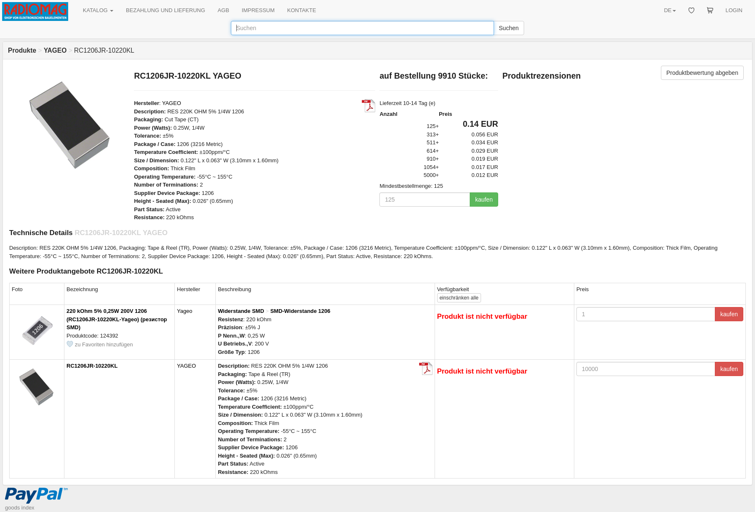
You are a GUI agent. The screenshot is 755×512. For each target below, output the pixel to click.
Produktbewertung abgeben (702, 72)
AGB (223, 10)
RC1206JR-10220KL (92, 366)
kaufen (484, 199)
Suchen (509, 28)
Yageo (184, 311)
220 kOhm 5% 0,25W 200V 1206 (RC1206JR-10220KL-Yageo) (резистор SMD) (117, 319)
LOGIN (734, 10)
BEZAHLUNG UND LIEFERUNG (165, 10)
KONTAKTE (301, 10)
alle (459, 298)
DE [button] (670, 10)
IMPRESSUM (258, 10)
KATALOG (98, 10)
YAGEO (171, 103)
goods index (19, 507)
